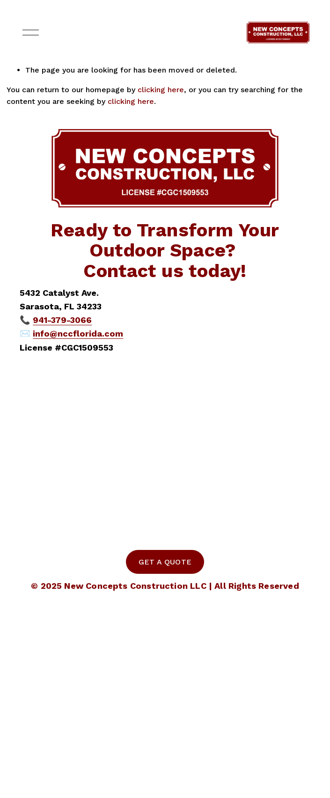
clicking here (161, 89)
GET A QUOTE (165, 561)
